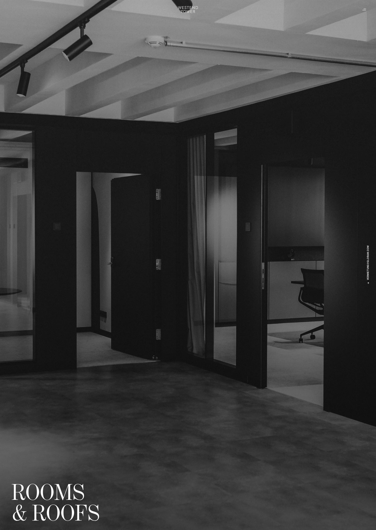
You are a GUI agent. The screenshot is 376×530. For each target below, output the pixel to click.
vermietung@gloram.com (368, 265)
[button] (364, 9)
